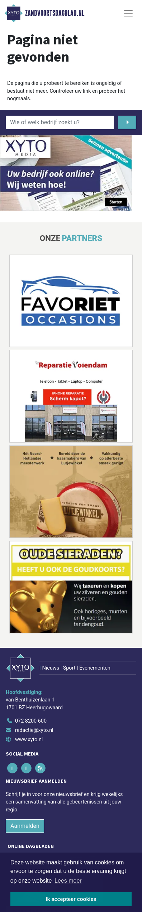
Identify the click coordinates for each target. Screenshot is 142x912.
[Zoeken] (127, 122)
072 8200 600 (31, 721)
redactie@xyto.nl (34, 730)
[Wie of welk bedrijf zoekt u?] (60, 122)
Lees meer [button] (68, 881)
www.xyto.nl (29, 740)
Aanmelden (24, 825)
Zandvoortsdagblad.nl (54, 13)
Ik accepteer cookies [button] (71, 899)
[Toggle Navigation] (128, 13)
